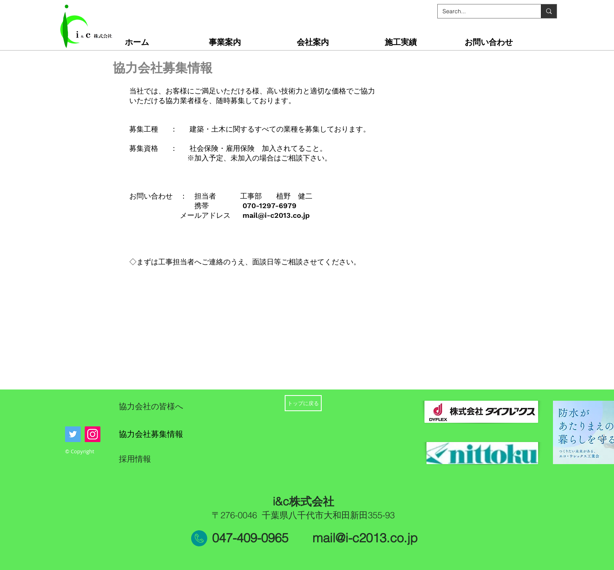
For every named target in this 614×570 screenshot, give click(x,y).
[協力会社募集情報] (165, 434)
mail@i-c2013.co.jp (276, 215)
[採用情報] (152, 458)
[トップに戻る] (303, 403)
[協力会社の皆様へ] (173, 406)
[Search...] (483, 11)
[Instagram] (92, 434)
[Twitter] (73, 434)
